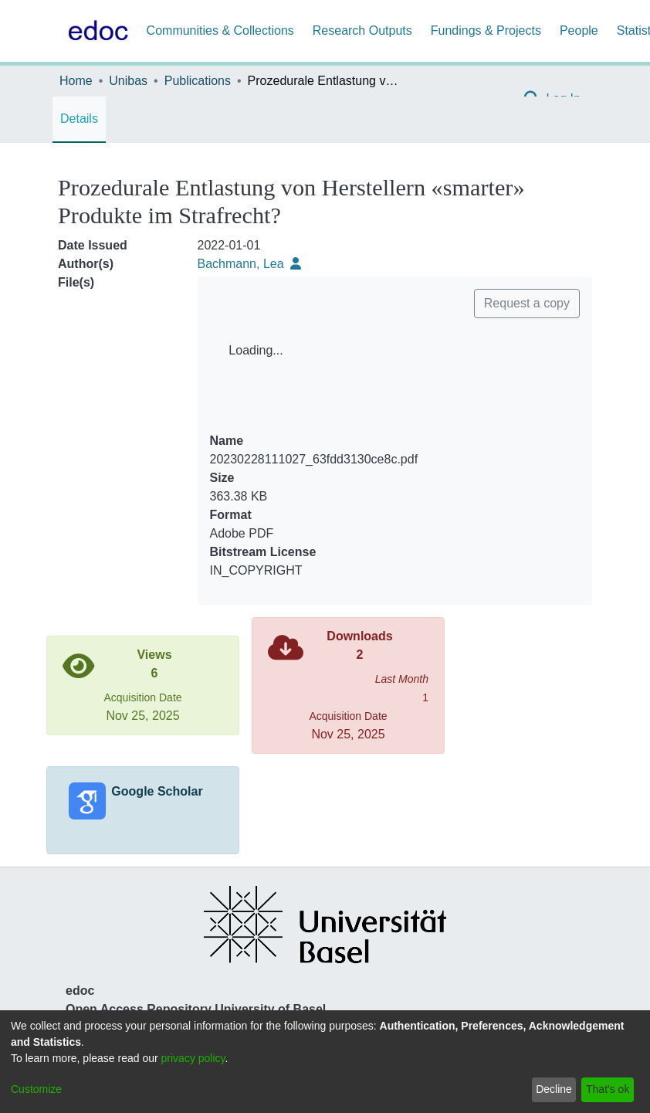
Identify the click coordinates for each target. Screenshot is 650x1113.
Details (79, 118)
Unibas (128, 80)
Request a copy (527, 303)
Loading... (256, 350)
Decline (554, 1089)
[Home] (95, 30)
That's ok (607, 1089)
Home (76, 80)
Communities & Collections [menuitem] (220, 30)
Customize (36, 1089)
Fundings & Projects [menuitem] (486, 30)
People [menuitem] (579, 30)
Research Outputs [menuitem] (362, 30)
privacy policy (193, 1058)
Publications (197, 80)
